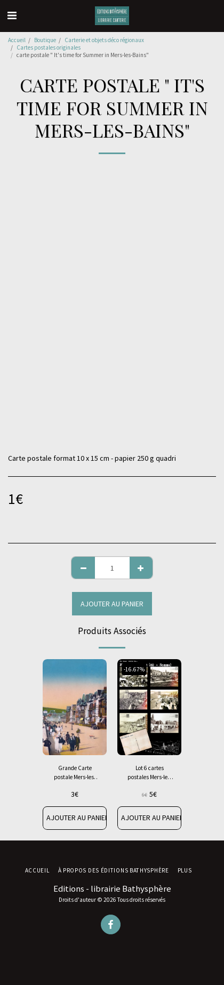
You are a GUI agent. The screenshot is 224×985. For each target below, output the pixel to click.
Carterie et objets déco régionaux (104, 40)
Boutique (45, 40)
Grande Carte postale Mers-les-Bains (74, 773)
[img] (75, 707)
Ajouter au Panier (112, 603)
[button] (12, 15)
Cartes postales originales (49, 47)
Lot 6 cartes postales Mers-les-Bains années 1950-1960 (149, 773)
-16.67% (134, 669)
